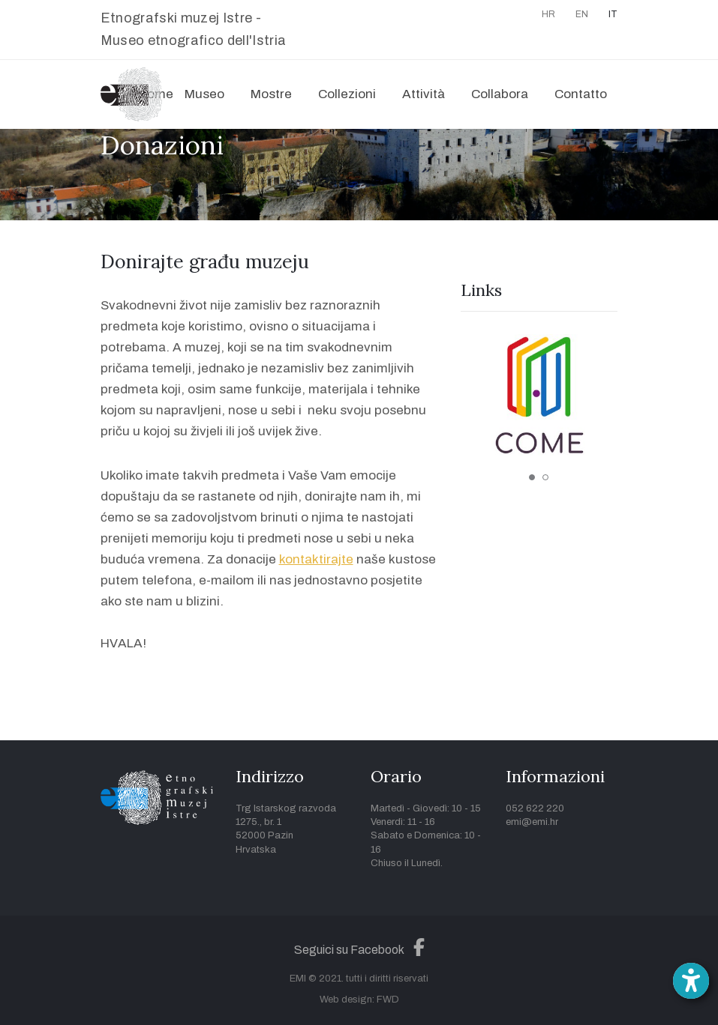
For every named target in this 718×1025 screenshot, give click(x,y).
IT (612, 14)
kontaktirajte (316, 559)
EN (581, 14)
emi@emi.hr (532, 822)
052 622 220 (535, 808)
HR (548, 14)
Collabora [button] (499, 94)
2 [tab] (545, 477)
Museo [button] (204, 94)
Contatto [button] (580, 94)
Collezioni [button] (347, 94)
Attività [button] (423, 94)
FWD (388, 999)
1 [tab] (532, 477)
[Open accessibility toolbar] (691, 981)
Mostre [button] (271, 94)
